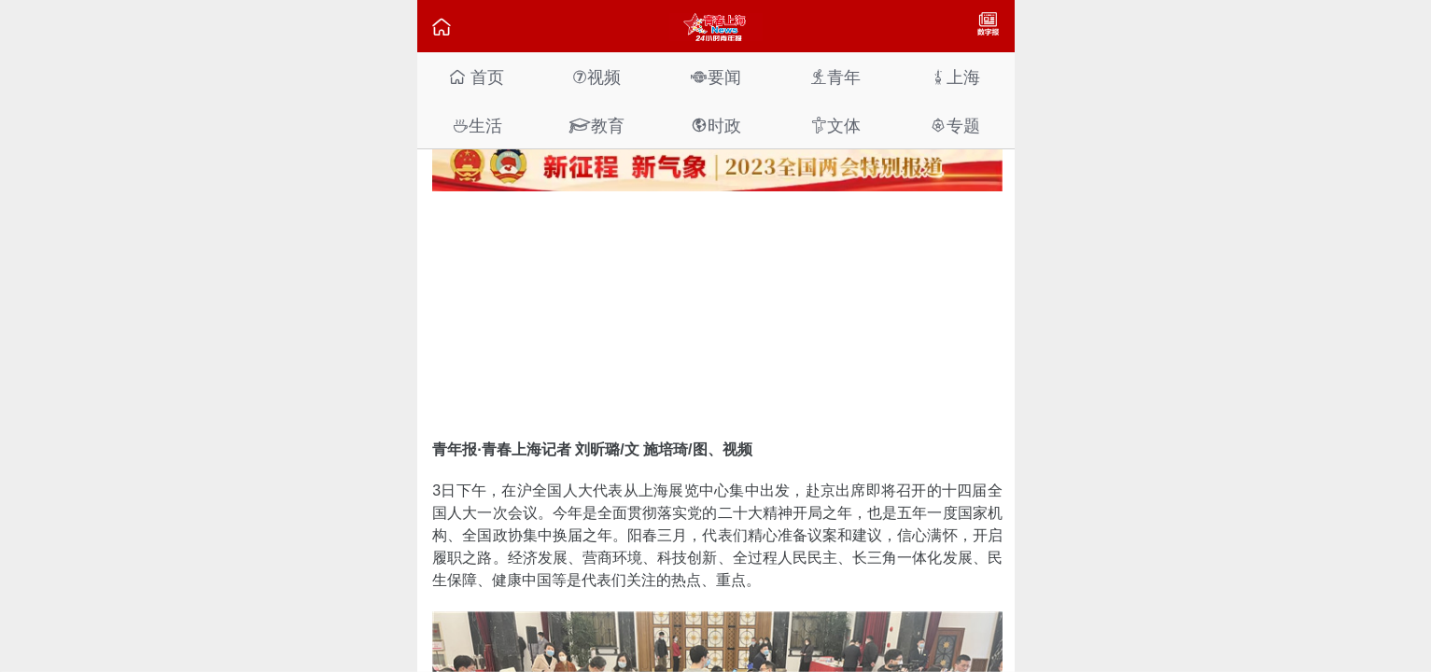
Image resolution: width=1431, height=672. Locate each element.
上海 (955, 77)
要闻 (716, 77)
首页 (476, 77)
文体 (835, 125)
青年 (835, 77)
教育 (596, 125)
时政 (716, 125)
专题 (955, 125)
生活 (477, 125)
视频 (596, 77)
